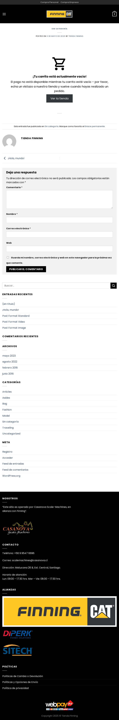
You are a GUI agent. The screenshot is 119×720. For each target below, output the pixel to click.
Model (6, 416)
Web (9, 242)
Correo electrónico (18, 228)
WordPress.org (11, 476)
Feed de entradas (13, 463)
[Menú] (4, 14)
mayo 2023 (9, 356)
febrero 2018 (10, 367)
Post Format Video (13, 322)
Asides (6, 398)
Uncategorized (11, 433)
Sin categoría (59, 28)
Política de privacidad (15, 688)
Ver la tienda (59, 98)
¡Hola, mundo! (13, 158)
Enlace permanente (95, 126)
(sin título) (8, 304)
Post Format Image (14, 328)
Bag (4, 403)
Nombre (12, 214)
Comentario (14, 187)
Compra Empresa (70, 2)
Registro (7, 452)
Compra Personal (49, 2)
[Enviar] (113, 286)
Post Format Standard (15, 316)
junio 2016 (8, 374)
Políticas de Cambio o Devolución (22, 676)
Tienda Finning (75, 36)
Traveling (8, 427)
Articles (7, 392)
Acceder (7, 458)
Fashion (7, 409)
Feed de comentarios (15, 470)
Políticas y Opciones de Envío (20, 682)
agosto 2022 (9, 361)
